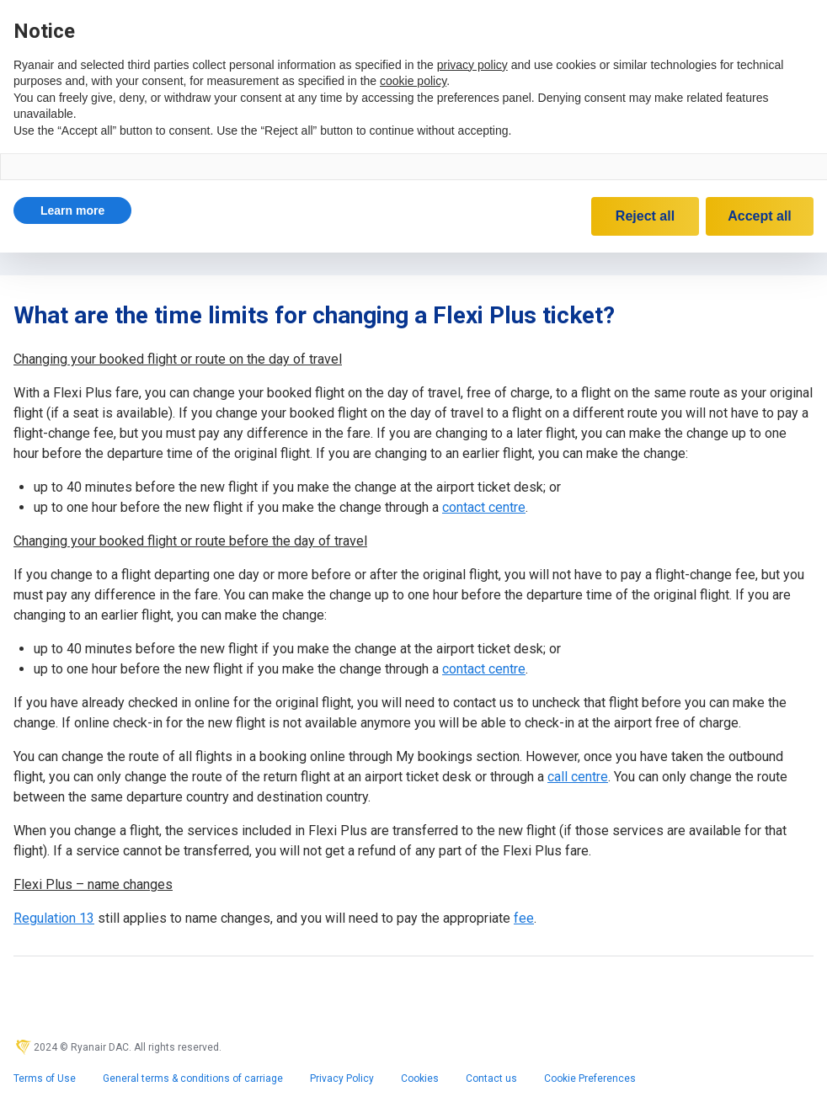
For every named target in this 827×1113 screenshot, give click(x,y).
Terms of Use (44, 1078)
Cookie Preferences (590, 1078)
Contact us (491, 1078)
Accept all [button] (760, 216)
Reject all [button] (645, 216)
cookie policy (413, 81)
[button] (72, 210)
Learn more (72, 210)
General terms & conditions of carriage (193, 1078)
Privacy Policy (342, 1078)
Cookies (420, 1078)
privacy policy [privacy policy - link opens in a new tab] (472, 65)
